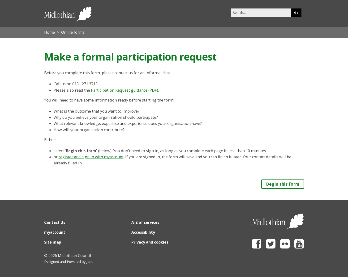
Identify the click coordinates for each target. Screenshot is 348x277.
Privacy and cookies (149, 242)
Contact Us (54, 222)
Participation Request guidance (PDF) (124, 90)
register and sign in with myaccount (91, 156)
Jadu (89, 261)
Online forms (72, 32)
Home (49, 32)
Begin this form (282, 184)
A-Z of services (145, 222)
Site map (52, 242)
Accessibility (143, 232)
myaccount (54, 232)
